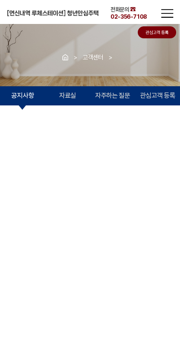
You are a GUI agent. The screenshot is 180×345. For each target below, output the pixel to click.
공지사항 (22, 95)
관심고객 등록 (157, 95)
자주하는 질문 (112, 95)
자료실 (67, 95)
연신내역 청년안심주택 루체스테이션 (52, 13)
